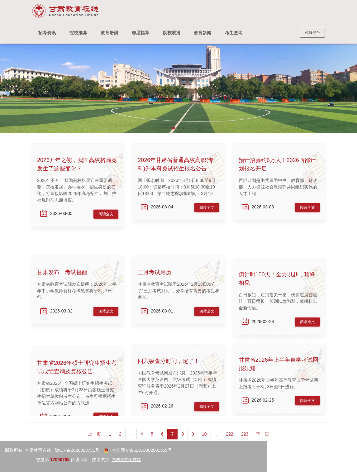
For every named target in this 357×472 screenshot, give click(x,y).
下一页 (262, 439)
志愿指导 (140, 32)
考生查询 (233, 32)
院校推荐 (78, 32)
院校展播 (171, 32)
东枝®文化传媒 (42, 459)
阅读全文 (105, 217)
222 (229, 439)
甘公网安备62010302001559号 (54, 450)
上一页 (94, 439)
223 (244, 439)
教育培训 (109, 32)
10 (204, 439)
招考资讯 (47, 32)
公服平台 (312, 33)
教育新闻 (202, 32)
